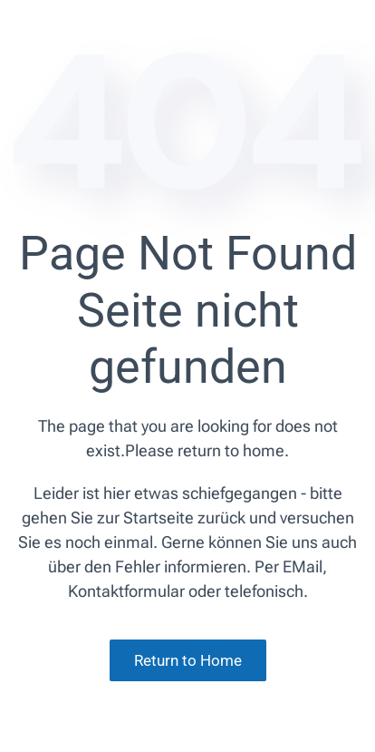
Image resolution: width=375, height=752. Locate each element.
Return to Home (188, 660)
